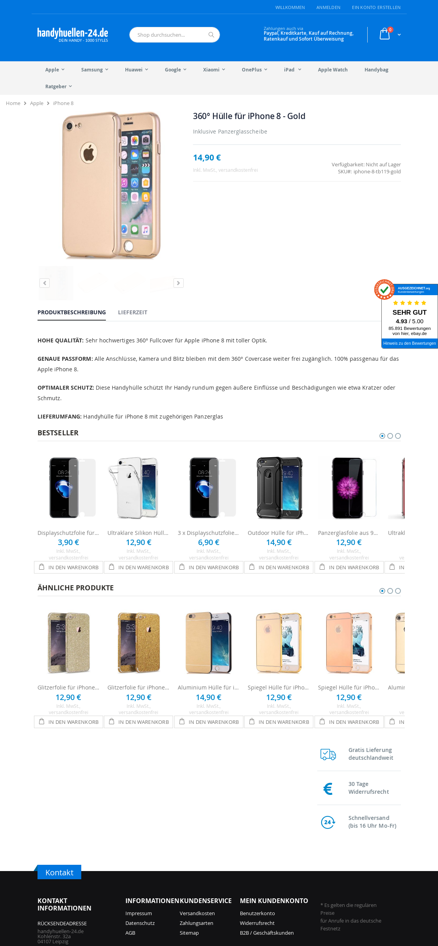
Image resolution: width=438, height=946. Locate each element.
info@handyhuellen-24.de (67, 852)
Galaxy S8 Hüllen (338, 879)
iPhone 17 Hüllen (145, 849)
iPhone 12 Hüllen (203, 879)
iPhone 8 (63, 103)
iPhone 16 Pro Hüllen (149, 859)
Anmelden (328, 7)
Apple (36, 103)
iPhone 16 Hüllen (145, 869)
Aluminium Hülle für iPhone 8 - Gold (209, 650)
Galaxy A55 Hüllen (281, 869)
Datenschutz (140, 785)
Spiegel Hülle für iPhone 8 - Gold (279, 650)
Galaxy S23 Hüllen (281, 879)
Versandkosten (197, 775)
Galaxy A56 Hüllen (281, 849)
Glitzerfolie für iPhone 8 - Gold (138, 650)
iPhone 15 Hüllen (203, 840)
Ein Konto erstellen (376, 7)
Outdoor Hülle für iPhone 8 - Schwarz (279, 495)
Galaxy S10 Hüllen (339, 859)
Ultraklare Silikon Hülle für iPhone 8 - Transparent (138, 495)
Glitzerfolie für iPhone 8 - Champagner (69, 650)
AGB (130, 795)
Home (13, 103)
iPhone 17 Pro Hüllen (149, 840)
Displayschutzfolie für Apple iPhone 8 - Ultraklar (69, 495)
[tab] (78, 274)
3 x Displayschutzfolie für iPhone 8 (209, 495)
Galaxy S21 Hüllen (339, 849)
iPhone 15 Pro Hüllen (149, 879)
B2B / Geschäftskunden (267, 795)
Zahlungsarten (196, 785)
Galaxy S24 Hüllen (281, 859)
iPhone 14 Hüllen (203, 859)
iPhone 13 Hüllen (203, 869)
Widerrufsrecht (257, 785)
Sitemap (189, 795)
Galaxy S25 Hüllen (281, 840)
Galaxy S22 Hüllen (339, 840)
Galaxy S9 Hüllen (338, 869)
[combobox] (174, 35)
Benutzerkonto (257, 775)
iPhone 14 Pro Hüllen (208, 849)
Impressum (138, 775)
